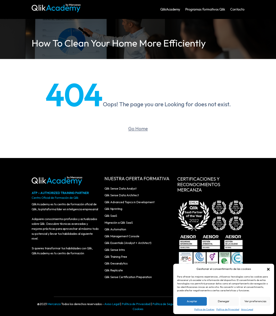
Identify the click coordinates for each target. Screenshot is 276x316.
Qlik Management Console (121, 236)
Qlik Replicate (113, 270)
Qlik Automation (115, 229)
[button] (268, 269)
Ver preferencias (255, 301)
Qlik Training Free (115, 257)
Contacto (237, 9)
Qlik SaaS (110, 216)
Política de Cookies (204, 309)
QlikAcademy (170, 9)
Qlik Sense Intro (114, 250)
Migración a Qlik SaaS (118, 222)
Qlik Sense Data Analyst (120, 188)
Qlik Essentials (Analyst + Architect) (127, 243)
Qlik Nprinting (113, 209)
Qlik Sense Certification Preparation (128, 277)
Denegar (223, 301)
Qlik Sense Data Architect (121, 195)
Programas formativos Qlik (205, 9)
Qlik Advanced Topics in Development (129, 202)
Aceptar (192, 301)
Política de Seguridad (166, 304)
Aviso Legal (247, 309)
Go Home (138, 128)
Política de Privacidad (227, 309)
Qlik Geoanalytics (116, 263)
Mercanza (54, 304)
